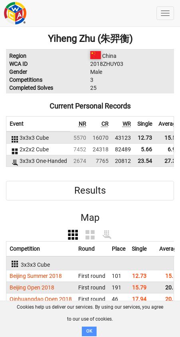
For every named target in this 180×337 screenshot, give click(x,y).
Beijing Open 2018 (32, 287)
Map (90, 217)
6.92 (173, 149)
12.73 (145, 138)
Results (90, 190)
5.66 (146, 149)
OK (89, 331)
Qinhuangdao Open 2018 (41, 299)
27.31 (171, 161)
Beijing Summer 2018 (36, 276)
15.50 (171, 138)
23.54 (145, 161)
